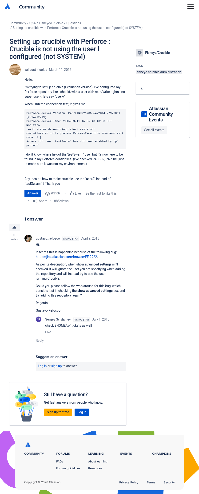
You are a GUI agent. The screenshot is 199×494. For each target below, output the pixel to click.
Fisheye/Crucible (51, 23)
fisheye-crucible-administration (159, 72)
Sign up (56, 366)
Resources (95, 468)
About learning (97, 461)
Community (32, 6)
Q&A (32, 23)
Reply (40, 341)
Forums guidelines (68, 468)
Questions (73, 23)
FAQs (59, 461)
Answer (32, 193)
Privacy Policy (128, 482)
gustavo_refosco (48, 239)
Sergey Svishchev (58, 319)
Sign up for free (58, 412)
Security (169, 482)
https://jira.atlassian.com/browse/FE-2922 (66, 257)
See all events (154, 130)
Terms (151, 482)
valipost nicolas (35, 70)
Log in (42, 366)
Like (48, 332)
